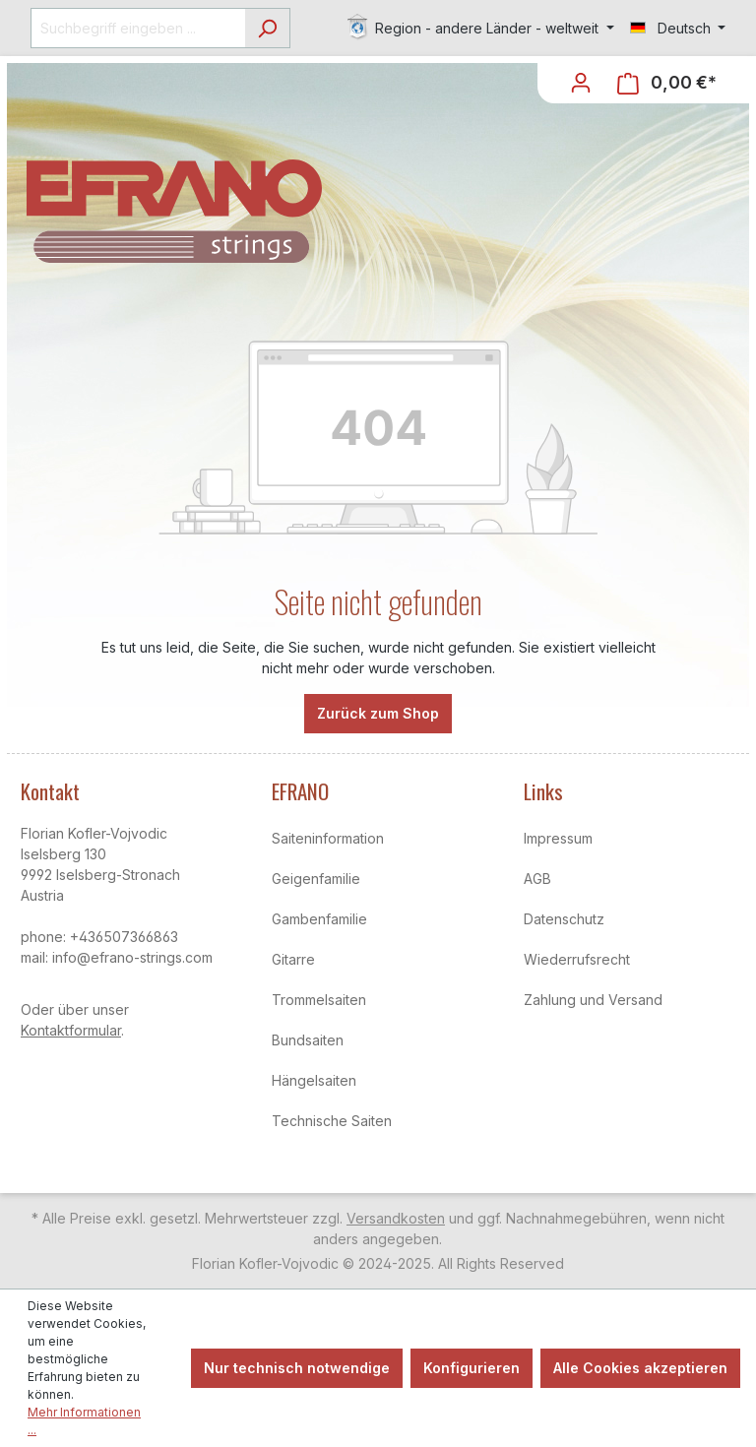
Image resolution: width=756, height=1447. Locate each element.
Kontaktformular (71, 1030)
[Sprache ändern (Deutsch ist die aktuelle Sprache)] (678, 28)
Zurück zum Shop (378, 713)
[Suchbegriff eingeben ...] (138, 28)
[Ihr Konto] (580, 82)
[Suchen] (267, 28)
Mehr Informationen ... (84, 1421)
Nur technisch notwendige (297, 1367)
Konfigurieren (471, 1367)
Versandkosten (395, 1218)
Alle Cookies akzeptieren (640, 1367)
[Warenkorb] (666, 83)
